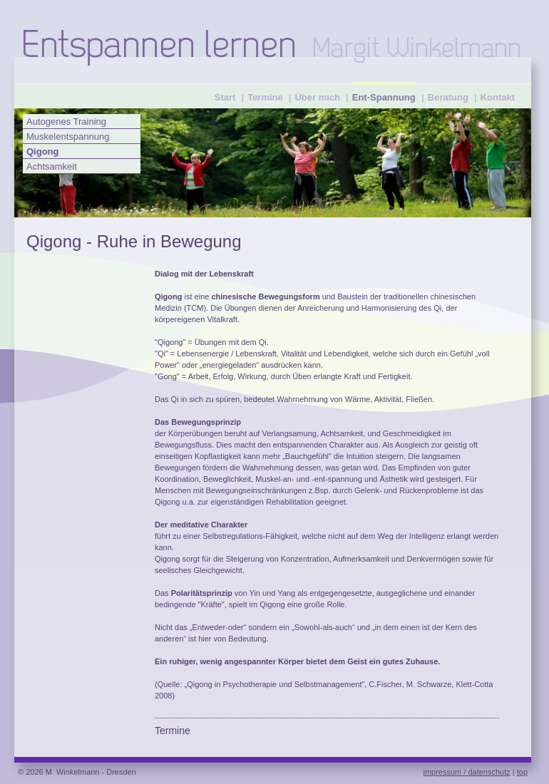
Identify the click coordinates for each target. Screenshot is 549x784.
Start (225, 97)
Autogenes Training (66, 121)
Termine (265, 97)
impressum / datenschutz (466, 772)
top (522, 772)
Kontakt (498, 97)
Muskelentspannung (67, 136)
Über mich (317, 97)
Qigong (42, 151)
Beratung (448, 97)
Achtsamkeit (51, 166)
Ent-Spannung (384, 97)
